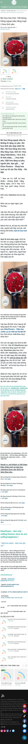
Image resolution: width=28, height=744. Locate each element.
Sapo (17, 742)
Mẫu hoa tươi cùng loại (10, 665)
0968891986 (17, 86)
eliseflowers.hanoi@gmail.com (11, 722)
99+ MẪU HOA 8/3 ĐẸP (7, 616)
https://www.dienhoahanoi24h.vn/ (13, 724)
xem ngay (7, 479)
